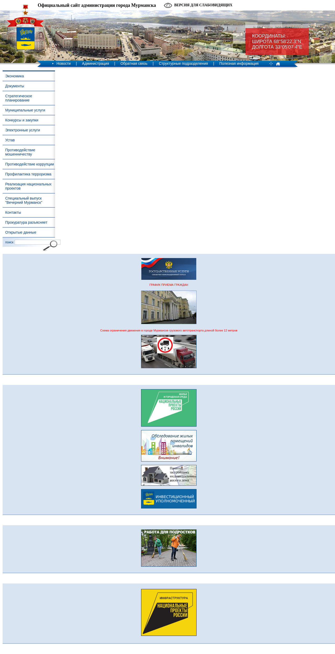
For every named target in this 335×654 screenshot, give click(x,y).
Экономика (14, 76)
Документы (14, 86)
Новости (64, 63)
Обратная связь (133, 63)
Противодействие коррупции (29, 164)
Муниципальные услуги (25, 110)
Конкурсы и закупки (21, 120)
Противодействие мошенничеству (20, 152)
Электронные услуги (22, 130)
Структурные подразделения (183, 63)
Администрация (95, 63)
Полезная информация (239, 63)
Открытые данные (20, 232)
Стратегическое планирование (18, 98)
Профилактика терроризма (28, 174)
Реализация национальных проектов (28, 186)
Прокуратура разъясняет (26, 222)
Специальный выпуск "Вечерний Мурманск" (23, 200)
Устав (10, 140)
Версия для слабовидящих (203, 5)
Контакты (13, 212)
